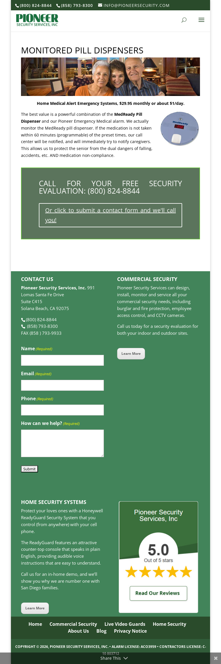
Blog (101, 631)
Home (35, 624)
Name (36, 349)
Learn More (131, 353)
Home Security (169, 624)
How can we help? (50, 423)
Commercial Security (73, 624)
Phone (37, 399)
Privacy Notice (130, 631)
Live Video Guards (124, 624)
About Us (78, 631)
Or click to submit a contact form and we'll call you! (110, 215)
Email (36, 374)
